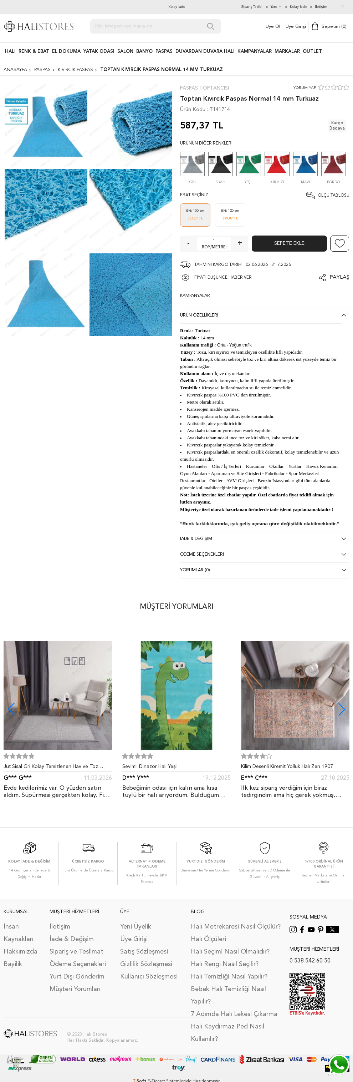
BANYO (144, 51)
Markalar (287, 51)
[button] (342, 709)
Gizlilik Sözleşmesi (146, 964)
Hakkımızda (20, 952)
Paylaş (339, 277)
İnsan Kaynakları (19, 933)
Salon (125, 51)
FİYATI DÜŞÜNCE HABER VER (223, 277)
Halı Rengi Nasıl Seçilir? (225, 964)
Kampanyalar (254, 51)
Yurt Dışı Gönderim (77, 977)
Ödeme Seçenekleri (78, 964)
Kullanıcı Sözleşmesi (149, 977)
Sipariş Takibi (251, 7)
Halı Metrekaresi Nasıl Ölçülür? (236, 927)
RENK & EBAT (34, 51)
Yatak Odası (98, 51)
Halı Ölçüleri (208, 939)
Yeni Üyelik (135, 927)
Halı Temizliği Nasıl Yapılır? (229, 977)
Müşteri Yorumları (75, 989)
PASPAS (164, 51)
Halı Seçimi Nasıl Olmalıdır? (230, 952)
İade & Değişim (72, 939)
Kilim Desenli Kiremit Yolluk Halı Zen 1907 (287, 766)
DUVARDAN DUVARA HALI (205, 51)
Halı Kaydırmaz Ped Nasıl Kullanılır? (227, 1032)
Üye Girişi (296, 26)
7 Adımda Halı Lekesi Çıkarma (234, 1014)
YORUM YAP (304, 88)
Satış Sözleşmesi (144, 952)
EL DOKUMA (66, 51)
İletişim (60, 927)
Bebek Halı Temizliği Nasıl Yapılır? (228, 995)
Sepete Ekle (289, 243)
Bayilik (13, 964)
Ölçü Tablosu (333, 195)
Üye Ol (273, 26)
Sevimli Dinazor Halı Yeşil (150, 766)
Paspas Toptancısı (204, 88)
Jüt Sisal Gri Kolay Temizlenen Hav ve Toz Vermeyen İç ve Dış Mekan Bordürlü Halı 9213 (55, 768)
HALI (10, 51)
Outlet (312, 51)
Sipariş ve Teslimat (76, 952)
